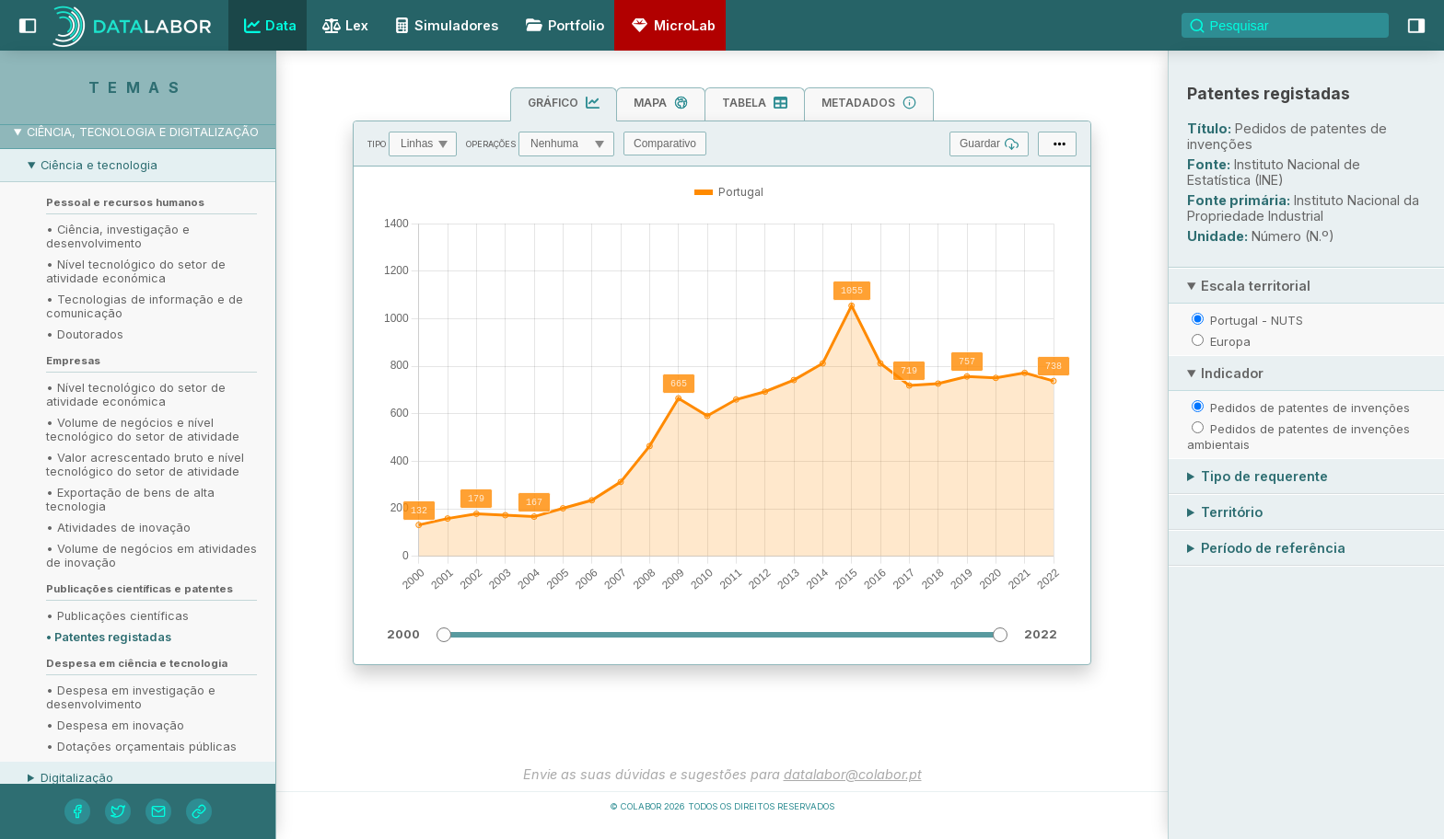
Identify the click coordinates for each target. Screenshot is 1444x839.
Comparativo (665, 143)
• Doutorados (84, 334)
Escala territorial (1255, 285)
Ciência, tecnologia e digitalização (143, 132)
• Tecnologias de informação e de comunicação (144, 306)
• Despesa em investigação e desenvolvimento (130, 697)
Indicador (1232, 373)
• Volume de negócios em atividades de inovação (151, 555)
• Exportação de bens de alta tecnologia (130, 499)
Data (268, 25)
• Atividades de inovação (118, 527)
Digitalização (77, 778)
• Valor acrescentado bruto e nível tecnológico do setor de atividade (145, 464)
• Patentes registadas (108, 637)
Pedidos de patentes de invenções (1310, 407)
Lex (343, 27)
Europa (1230, 341)
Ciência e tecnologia (99, 165)
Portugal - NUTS (1256, 320)
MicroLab (670, 25)
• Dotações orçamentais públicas (141, 746)
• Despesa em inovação (115, 725)
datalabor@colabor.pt (853, 774)
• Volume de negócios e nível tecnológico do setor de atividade (142, 429)
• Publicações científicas (117, 616)
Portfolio (561, 25)
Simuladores (444, 25)
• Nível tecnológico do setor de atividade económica (136, 271)
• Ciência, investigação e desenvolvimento (118, 236)
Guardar (989, 144)
